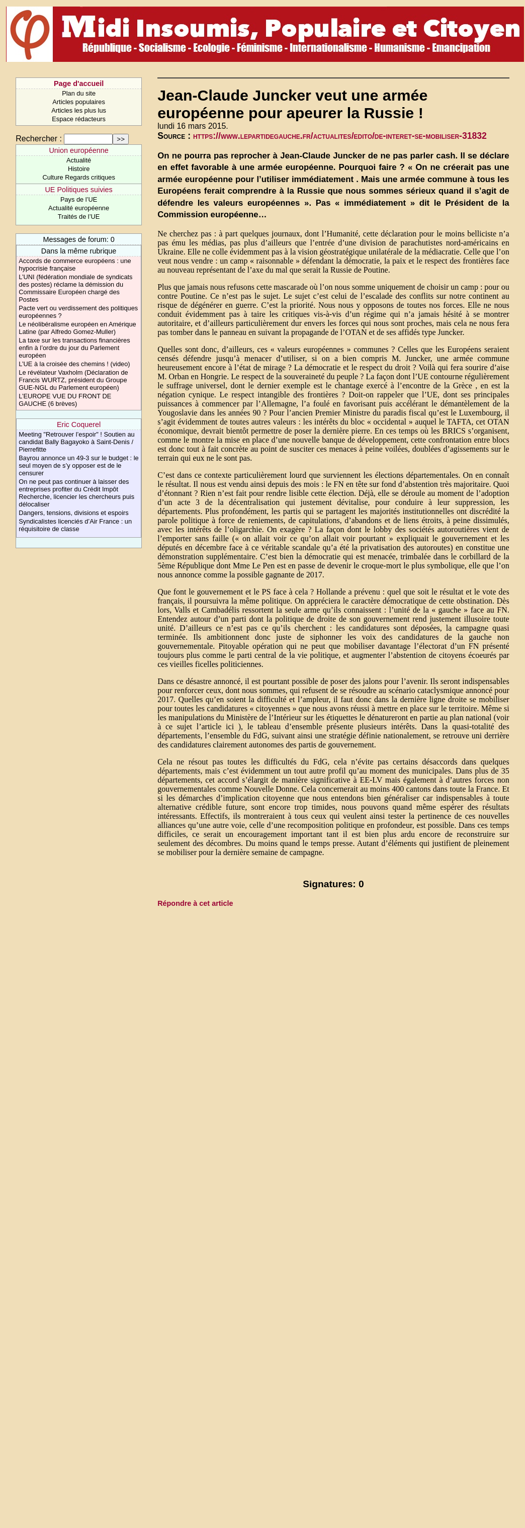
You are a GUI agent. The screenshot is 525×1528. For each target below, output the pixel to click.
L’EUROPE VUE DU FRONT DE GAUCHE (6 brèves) (65, 399)
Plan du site (79, 93)
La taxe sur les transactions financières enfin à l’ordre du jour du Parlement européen (74, 347)
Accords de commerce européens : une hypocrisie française (75, 264)
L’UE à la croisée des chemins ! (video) (74, 364)
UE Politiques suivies (78, 190)
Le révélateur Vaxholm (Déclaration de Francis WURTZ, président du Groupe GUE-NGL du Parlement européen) (73, 380)
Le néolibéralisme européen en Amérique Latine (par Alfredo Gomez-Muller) (77, 327)
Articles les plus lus (78, 110)
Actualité (78, 160)
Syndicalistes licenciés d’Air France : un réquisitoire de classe (75, 525)
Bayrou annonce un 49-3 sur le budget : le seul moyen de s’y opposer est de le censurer (78, 465)
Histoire (79, 169)
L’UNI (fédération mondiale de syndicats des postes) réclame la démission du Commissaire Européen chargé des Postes (75, 288)
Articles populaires (78, 102)
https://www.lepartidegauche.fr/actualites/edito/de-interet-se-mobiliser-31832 (340, 136)
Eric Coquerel (79, 424)
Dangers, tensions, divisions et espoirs (73, 513)
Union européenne (78, 150)
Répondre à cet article (195, 903)
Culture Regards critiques (78, 177)
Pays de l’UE (78, 199)
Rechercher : (39, 138)
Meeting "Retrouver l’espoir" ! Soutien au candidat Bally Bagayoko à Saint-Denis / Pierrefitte (76, 442)
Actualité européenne (78, 208)
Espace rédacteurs (79, 119)
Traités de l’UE (79, 216)
